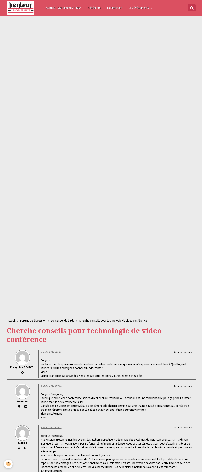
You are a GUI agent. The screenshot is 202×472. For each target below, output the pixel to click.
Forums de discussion (33, 320)
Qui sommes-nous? (70, 7)
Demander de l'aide (62, 320)
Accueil (50, 7)
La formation (115, 7)
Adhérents (94, 7)
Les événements (139, 7)
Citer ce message (183, 352)
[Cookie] (8, 464)
